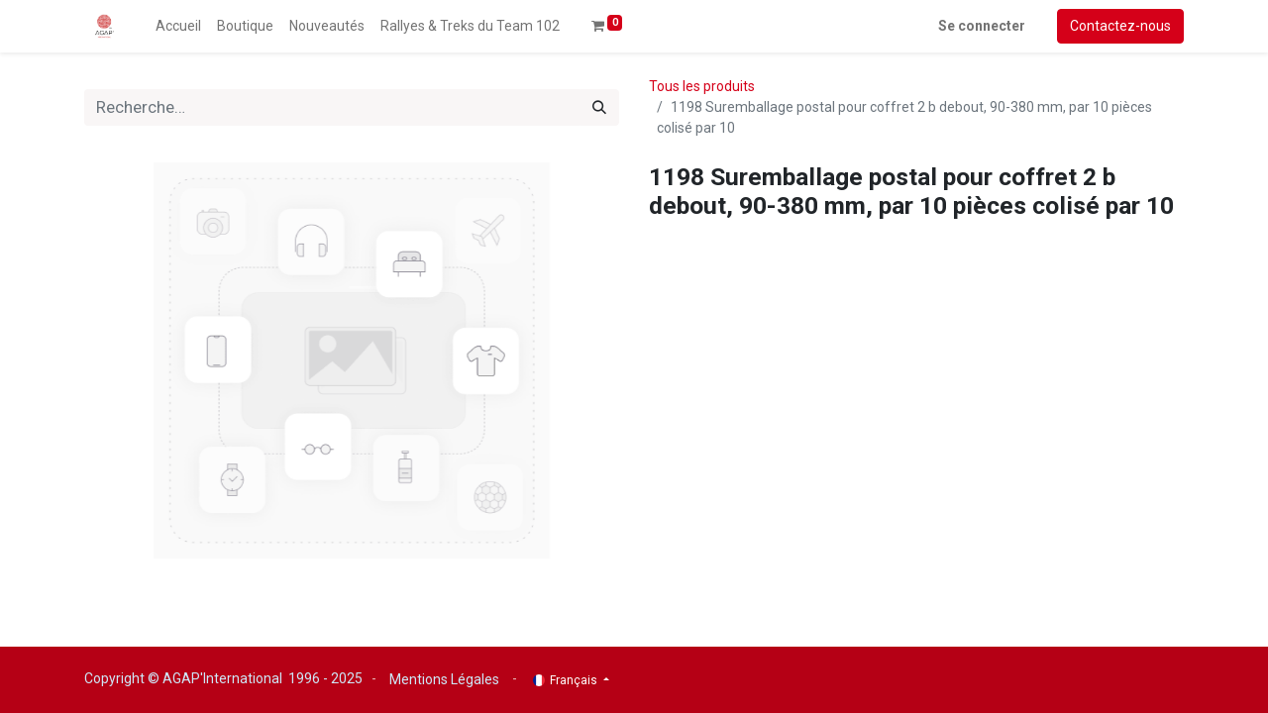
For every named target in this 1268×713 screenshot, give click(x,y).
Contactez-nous (1120, 26)
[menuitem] (178, 26)
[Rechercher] (599, 108)
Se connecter (981, 26)
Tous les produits (702, 86)
